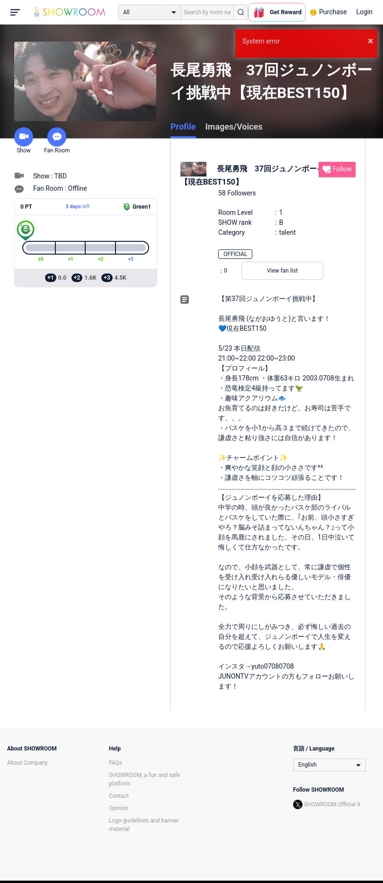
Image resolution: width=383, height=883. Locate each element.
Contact (119, 796)
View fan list (282, 270)
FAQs (115, 762)
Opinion (118, 808)
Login (364, 12)
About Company (27, 762)
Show (23, 140)
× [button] (370, 40)
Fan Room (57, 140)
